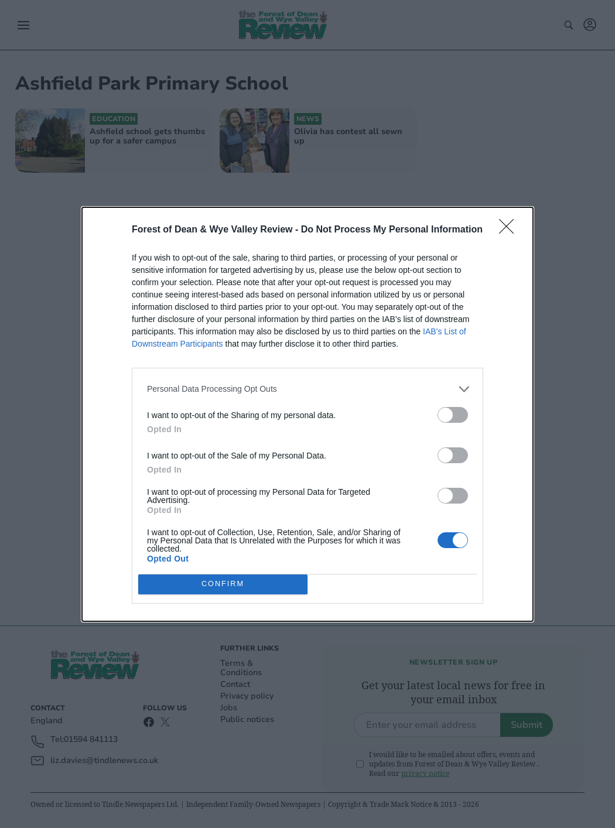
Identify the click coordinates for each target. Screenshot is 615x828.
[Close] (510, 230)
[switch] (453, 415)
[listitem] (307, 389)
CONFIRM (223, 584)
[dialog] (307, 414)
